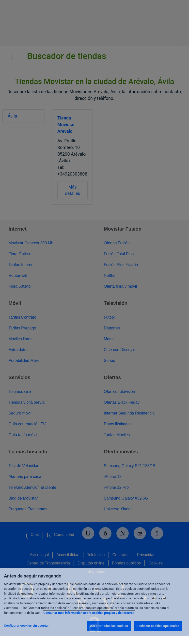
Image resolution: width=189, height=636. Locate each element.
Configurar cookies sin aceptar (26, 625)
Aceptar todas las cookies (109, 626)
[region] (94, 602)
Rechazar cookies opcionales (158, 626)
